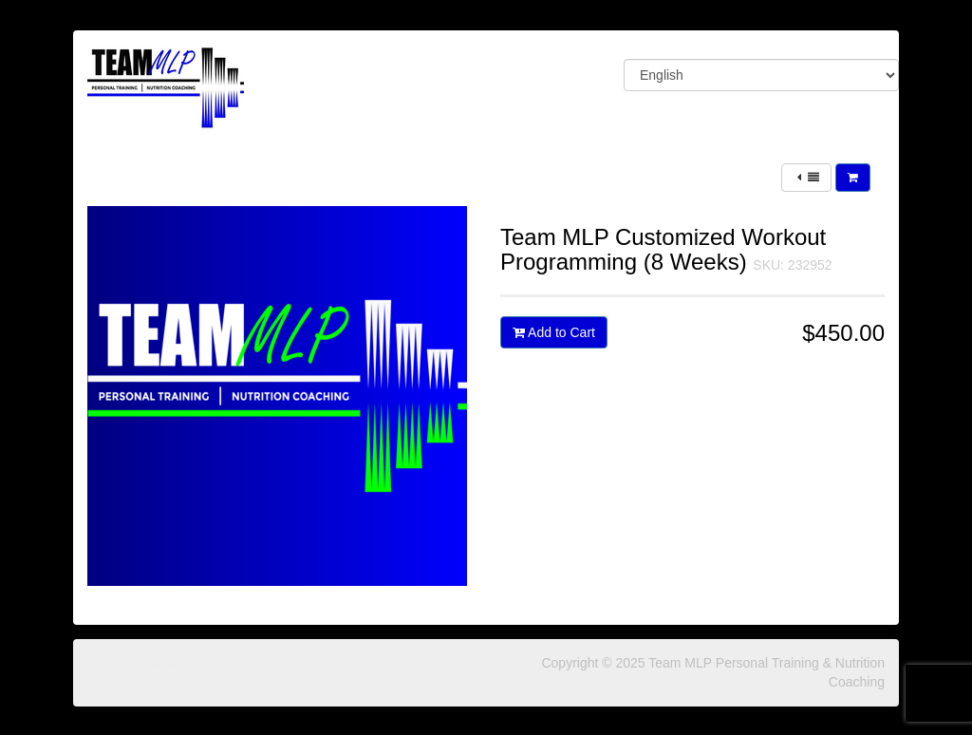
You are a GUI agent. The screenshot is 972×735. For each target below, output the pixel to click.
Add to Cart (554, 332)
